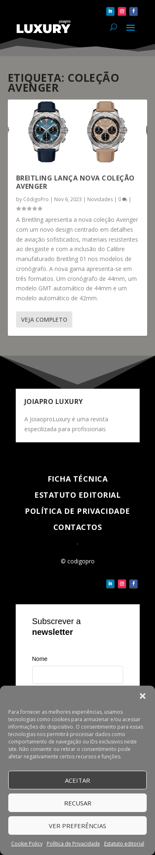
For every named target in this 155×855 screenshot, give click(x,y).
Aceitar (77, 780)
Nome (40, 659)
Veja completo (44, 319)
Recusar (77, 803)
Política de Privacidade (73, 843)
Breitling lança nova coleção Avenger (75, 182)
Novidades (100, 199)
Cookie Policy (27, 843)
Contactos (77, 527)
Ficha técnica (78, 479)
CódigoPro (36, 199)
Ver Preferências (77, 826)
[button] (142, 696)
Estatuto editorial (124, 843)
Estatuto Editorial (77, 495)
